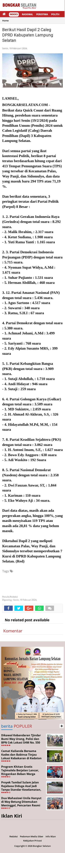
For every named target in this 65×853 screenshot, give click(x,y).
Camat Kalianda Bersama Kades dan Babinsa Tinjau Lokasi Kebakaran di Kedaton (21, 754)
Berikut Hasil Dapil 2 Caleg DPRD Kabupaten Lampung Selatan (27, 35)
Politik (55, 14)
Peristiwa (42, 14)
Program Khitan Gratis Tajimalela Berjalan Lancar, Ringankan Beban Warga (20, 770)
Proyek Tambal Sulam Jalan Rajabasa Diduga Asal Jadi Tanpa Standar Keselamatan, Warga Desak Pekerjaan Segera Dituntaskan (22, 789)
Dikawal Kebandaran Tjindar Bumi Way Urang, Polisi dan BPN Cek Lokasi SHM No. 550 (21, 738)
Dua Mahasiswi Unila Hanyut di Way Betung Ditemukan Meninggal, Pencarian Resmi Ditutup (21, 803)
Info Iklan (51, 836)
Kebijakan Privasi (32, 840)
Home (5, 20)
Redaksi (13, 836)
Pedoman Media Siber (31, 836)
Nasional (27, 14)
